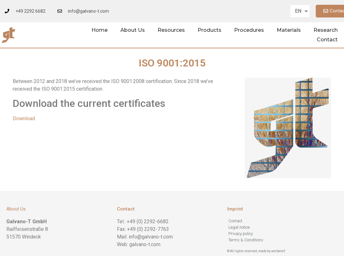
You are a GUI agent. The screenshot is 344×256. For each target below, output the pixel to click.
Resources (171, 30)
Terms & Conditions (245, 240)
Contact (327, 40)
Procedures (249, 30)
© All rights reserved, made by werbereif (256, 251)
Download (24, 118)
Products (209, 30)
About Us (132, 30)
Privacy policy (240, 233)
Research (326, 30)
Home (99, 30)
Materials (289, 30)
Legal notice (239, 227)
